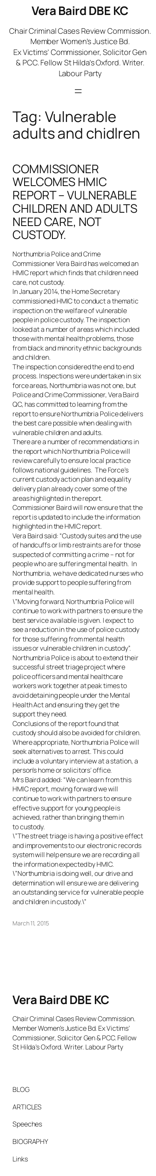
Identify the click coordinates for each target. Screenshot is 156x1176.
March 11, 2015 (30, 923)
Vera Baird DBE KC (80, 10)
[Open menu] (78, 91)
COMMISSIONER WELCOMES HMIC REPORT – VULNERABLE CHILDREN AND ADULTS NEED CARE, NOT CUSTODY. (74, 201)
